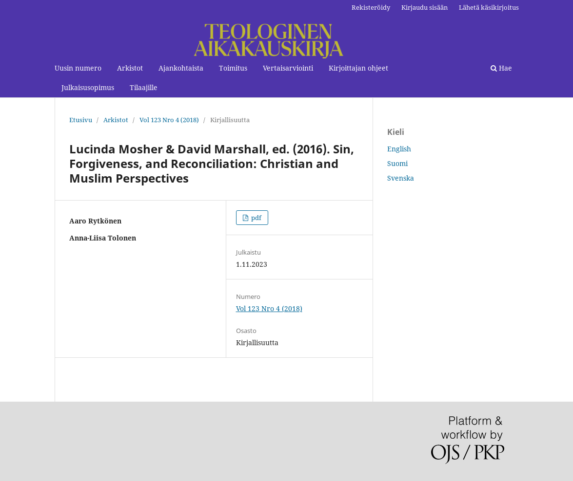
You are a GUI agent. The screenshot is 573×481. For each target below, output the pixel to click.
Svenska (400, 178)
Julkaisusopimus (87, 87)
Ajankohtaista (180, 68)
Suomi (397, 163)
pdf (255, 217)
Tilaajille (144, 87)
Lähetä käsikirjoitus (489, 7)
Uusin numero (78, 68)
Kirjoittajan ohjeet (358, 68)
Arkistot (130, 68)
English (399, 148)
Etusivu (80, 119)
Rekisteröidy (371, 7)
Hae (501, 68)
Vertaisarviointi (288, 68)
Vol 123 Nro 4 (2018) (169, 119)
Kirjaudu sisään (424, 7)
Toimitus (233, 68)
